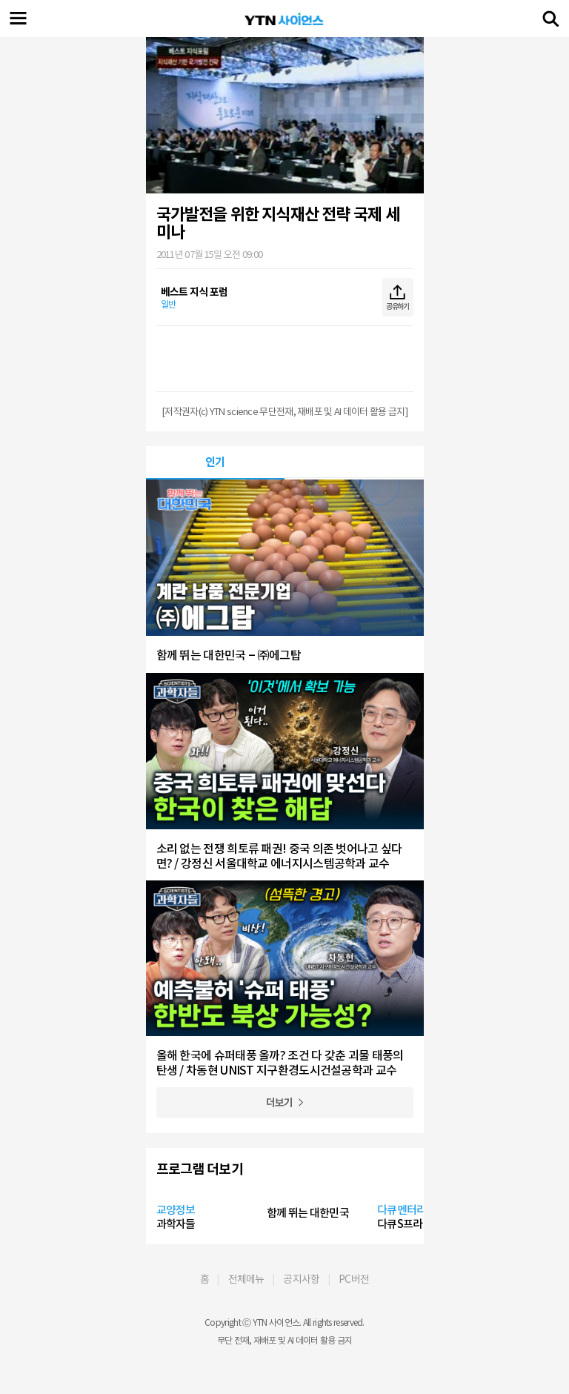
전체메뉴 (246, 1279)
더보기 (279, 1102)
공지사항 (301, 1279)
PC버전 (354, 1279)
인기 (215, 462)
